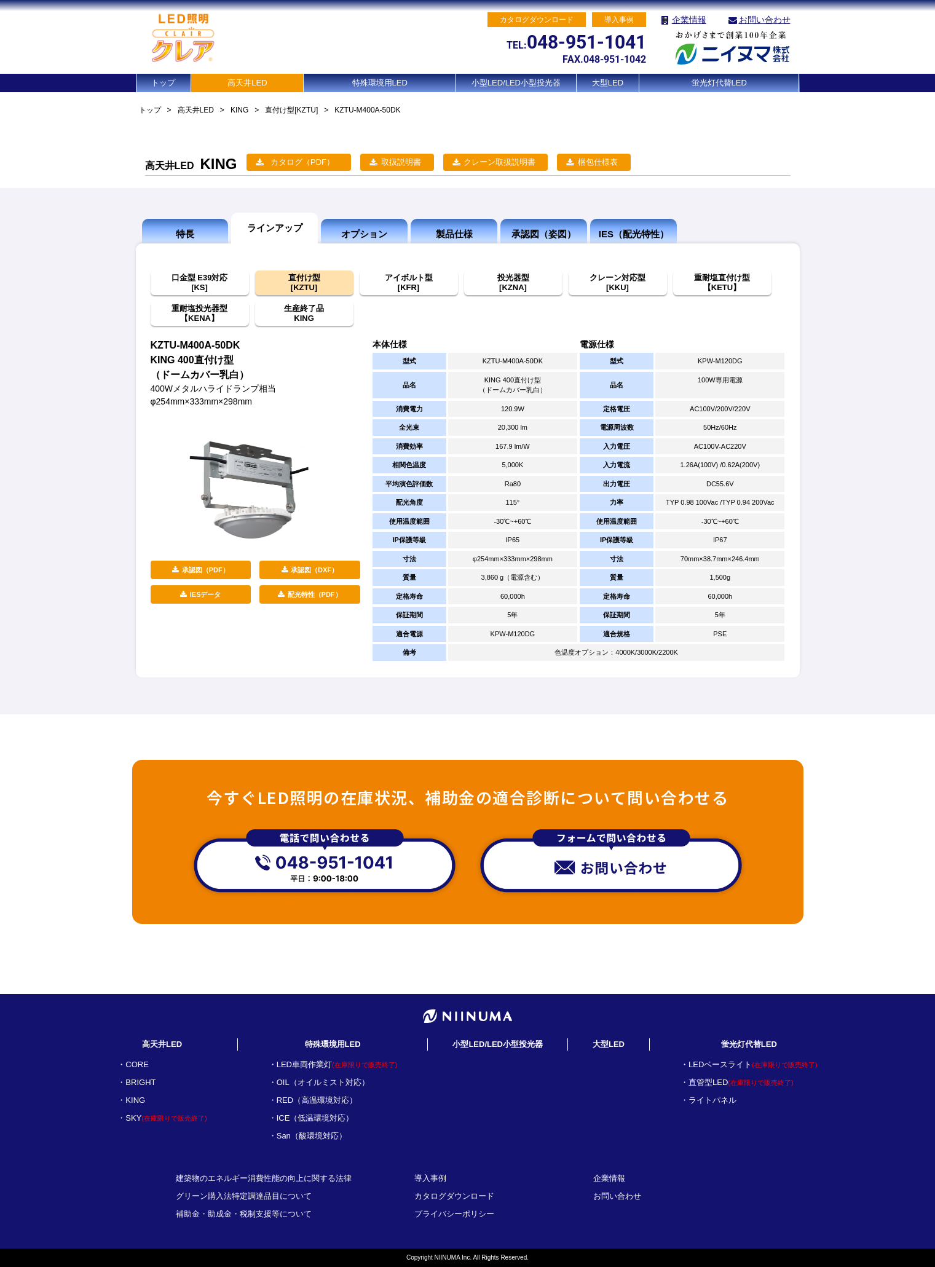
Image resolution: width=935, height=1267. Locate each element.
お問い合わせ (765, 20)
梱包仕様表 (598, 162)
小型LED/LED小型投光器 (516, 82)
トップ (163, 82)
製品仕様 (454, 234)
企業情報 (689, 20)
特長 (185, 234)
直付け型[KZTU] (291, 110)
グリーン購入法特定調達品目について (244, 1196)
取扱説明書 (401, 162)
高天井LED (247, 82)
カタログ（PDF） (302, 162)
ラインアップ (274, 228)
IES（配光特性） (634, 234)
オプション (364, 234)
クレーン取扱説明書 (499, 162)
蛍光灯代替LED (719, 82)
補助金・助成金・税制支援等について (244, 1213)
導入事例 (430, 1178)
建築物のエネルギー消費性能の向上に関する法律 (264, 1178)
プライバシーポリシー (454, 1213)
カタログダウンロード (454, 1196)
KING (239, 110)
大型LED (607, 82)
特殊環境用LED (380, 82)
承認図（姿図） (543, 234)
